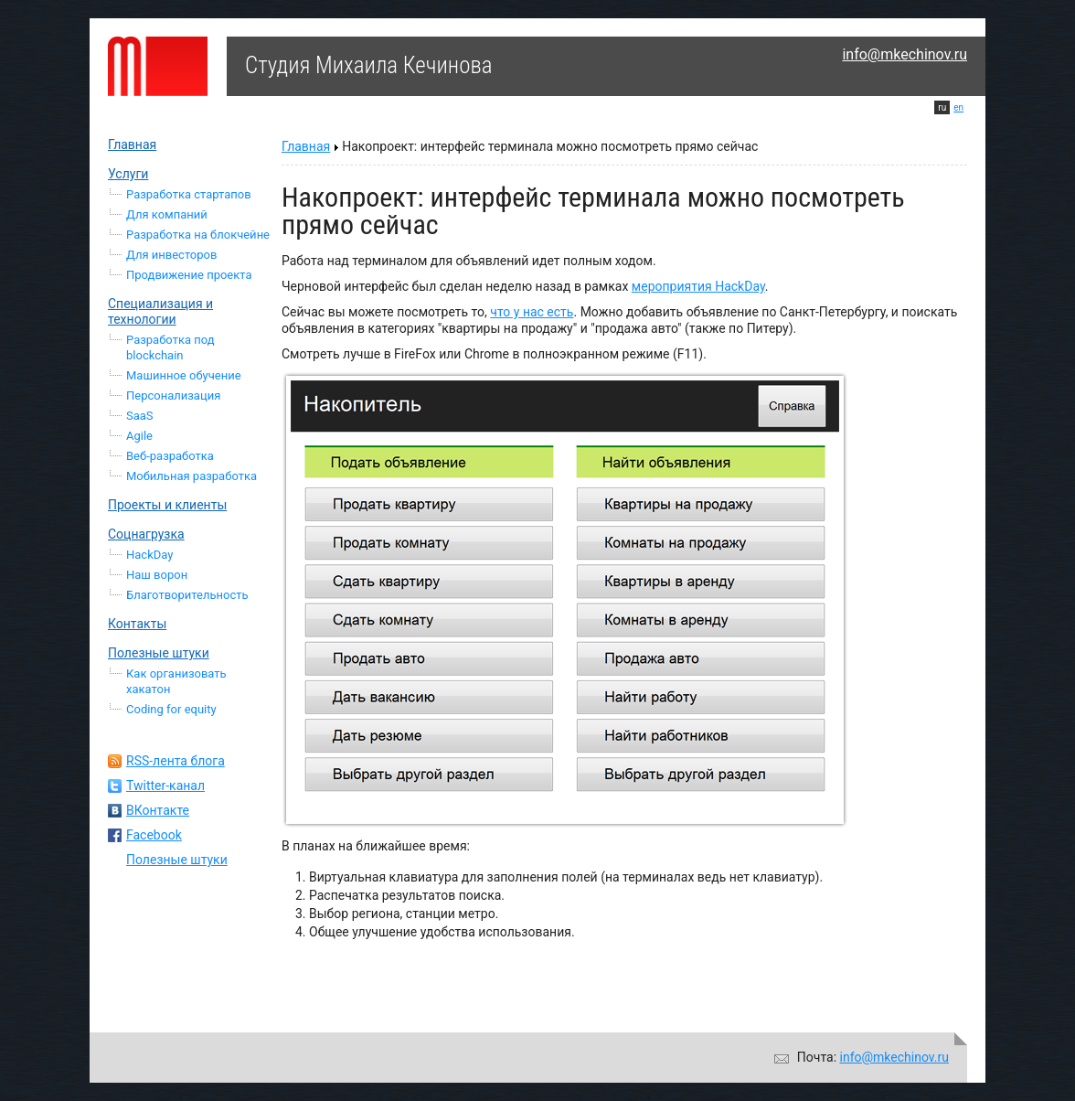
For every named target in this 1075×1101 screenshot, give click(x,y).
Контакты (137, 623)
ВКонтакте (157, 810)
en (958, 107)
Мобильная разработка (191, 476)
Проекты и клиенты (167, 504)
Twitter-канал (165, 785)
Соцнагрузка (146, 534)
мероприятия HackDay (698, 286)
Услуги (128, 173)
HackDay (149, 554)
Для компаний (167, 214)
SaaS (140, 415)
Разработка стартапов (188, 194)
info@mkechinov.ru (904, 54)
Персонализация (173, 395)
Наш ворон (156, 575)
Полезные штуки (158, 653)
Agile (139, 436)
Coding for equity (171, 709)
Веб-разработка (170, 456)
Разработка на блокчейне (198, 234)
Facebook (154, 835)
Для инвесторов (171, 255)
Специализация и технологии (160, 311)
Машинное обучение (183, 375)
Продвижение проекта (189, 275)
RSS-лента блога (175, 761)
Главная (132, 144)
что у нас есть (531, 312)
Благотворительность (187, 595)
